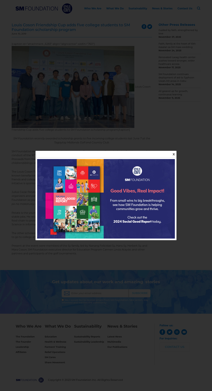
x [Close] (174, 154)
